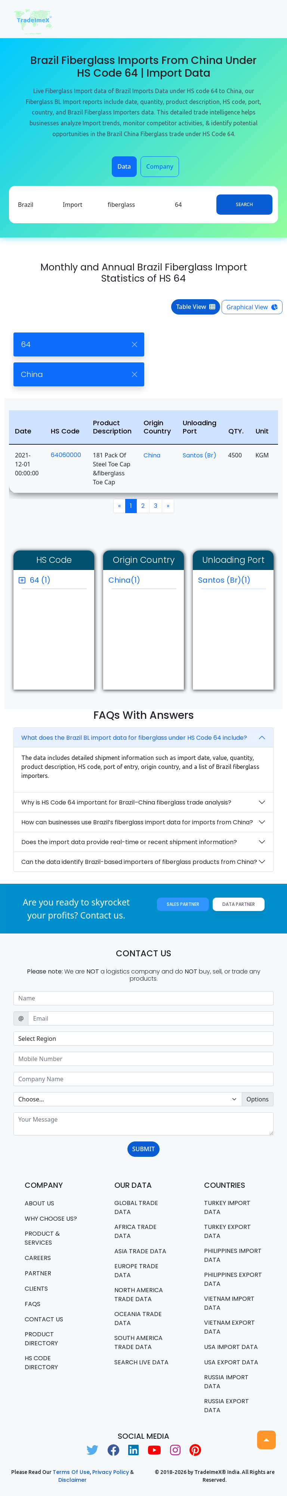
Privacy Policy (110, 1472)
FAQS (32, 1304)
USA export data (231, 1362)
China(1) (124, 580)
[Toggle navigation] (263, 19)
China (152, 455)
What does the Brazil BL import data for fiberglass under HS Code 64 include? (134, 737)
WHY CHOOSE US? (51, 1218)
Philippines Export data (233, 1279)
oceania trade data (138, 1318)
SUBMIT (143, 1149)
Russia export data (226, 1405)
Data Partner (238, 904)
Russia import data (226, 1382)
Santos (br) (199, 455)
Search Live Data (141, 1362)
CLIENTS (36, 1288)
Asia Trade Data (140, 1251)
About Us (39, 1203)
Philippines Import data (233, 1255)
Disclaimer (72, 1480)
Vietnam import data (229, 1303)
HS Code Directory (41, 1362)
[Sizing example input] (143, 998)
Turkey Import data (227, 1207)
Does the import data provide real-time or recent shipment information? (129, 842)
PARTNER (38, 1273)
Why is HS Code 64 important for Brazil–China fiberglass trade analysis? (126, 802)
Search (244, 204)
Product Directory (41, 1339)
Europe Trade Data (136, 1270)
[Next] (168, 506)
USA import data (231, 1347)
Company (159, 166)
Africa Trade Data (135, 1231)
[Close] (134, 345)
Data (124, 166)
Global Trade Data (136, 1207)
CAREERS (38, 1258)
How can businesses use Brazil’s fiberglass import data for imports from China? (137, 822)
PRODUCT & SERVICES (42, 1238)
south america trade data (138, 1342)
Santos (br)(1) (232, 582)
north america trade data (138, 1294)
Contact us (44, 1319)
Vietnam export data (229, 1327)
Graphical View (252, 307)
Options (258, 1099)
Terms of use (71, 1472)
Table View (195, 307)
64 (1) (40, 580)
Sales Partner (183, 904)
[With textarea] (143, 1123)
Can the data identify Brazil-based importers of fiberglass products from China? (139, 862)
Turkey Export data (227, 1231)
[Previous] (119, 506)
